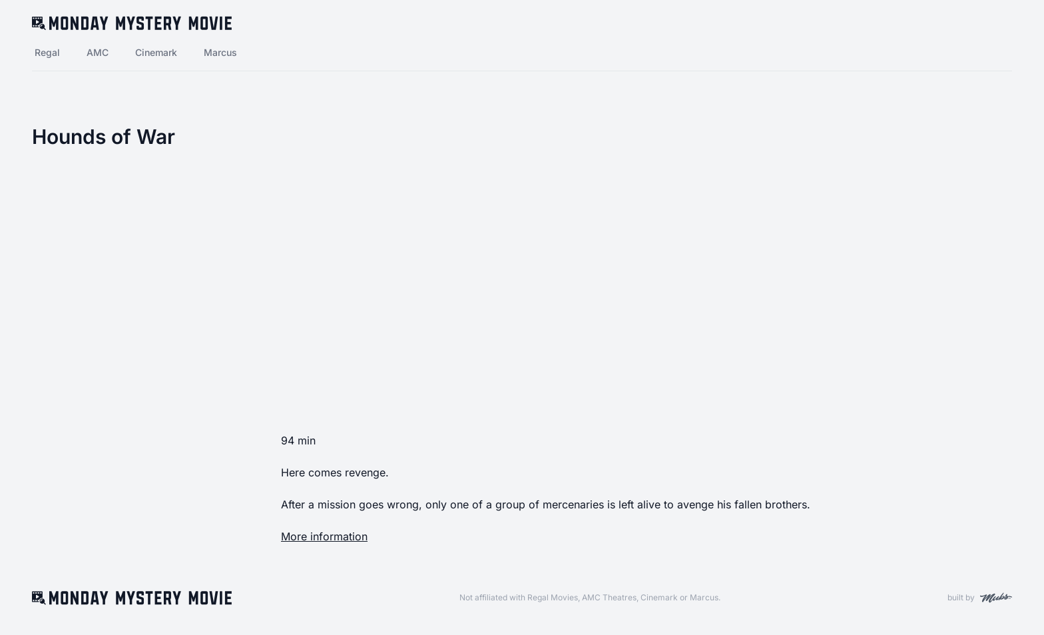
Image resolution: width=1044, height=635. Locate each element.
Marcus (220, 52)
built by (979, 598)
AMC (98, 52)
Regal (47, 52)
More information (324, 536)
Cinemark (156, 52)
